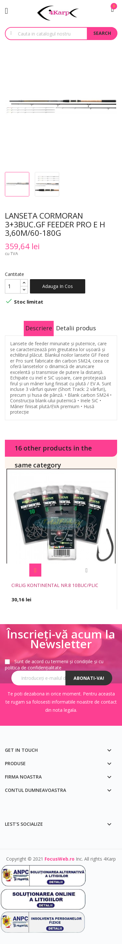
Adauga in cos (57, 286)
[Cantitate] (12, 286)
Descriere (38, 328)
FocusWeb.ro (60, 859)
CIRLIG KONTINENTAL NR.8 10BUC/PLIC (54, 585)
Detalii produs (76, 328)
